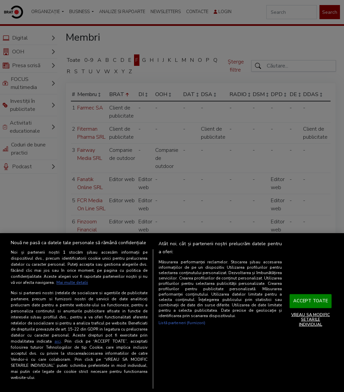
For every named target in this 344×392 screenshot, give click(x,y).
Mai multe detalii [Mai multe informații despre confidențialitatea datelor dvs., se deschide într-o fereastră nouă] (72, 283)
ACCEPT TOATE (310, 301)
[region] (172, 312)
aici (57, 341)
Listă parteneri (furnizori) (182, 323)
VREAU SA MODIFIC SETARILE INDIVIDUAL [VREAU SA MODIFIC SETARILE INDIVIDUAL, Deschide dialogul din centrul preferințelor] (310, 319)
